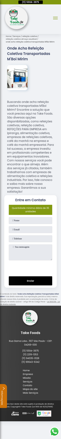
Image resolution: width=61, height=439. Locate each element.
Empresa (28, 374)
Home (26, 370)
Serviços (27, 381)
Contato (27, 385)
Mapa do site (30, 389)
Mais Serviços (30, 392)
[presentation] (30, 267)
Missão (27, 378)
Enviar (30, 280)
